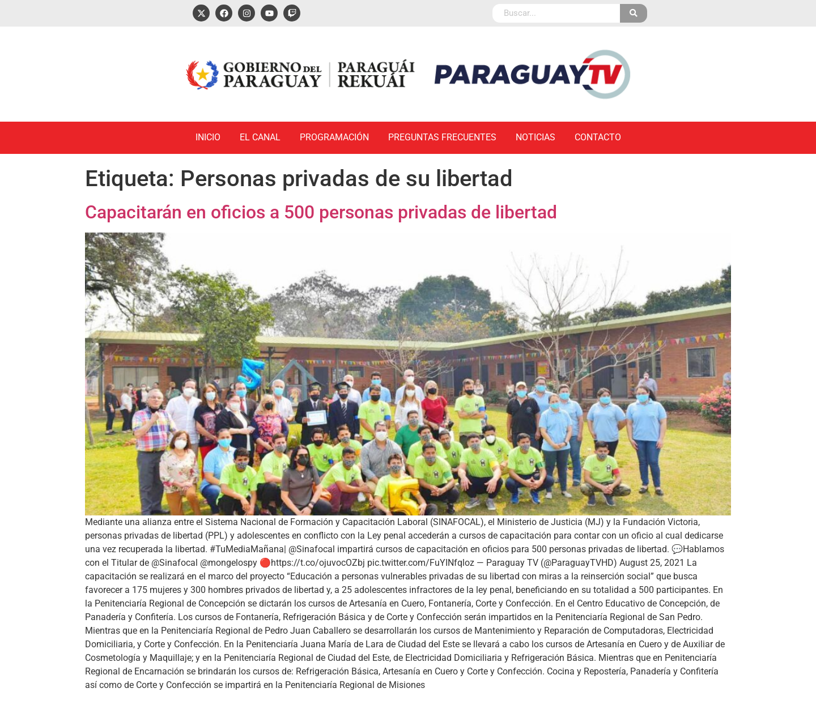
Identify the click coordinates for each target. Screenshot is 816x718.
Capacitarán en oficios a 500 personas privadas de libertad (321, 212)
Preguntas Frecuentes (442, 137)
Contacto (598, 137)
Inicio (208, 137)
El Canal (260, 137)
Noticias (535, 137)
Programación (334, 137)
